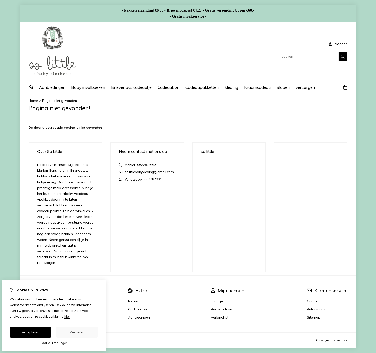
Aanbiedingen (52, 87)
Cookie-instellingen (54, 343)
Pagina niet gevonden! (60, 100)
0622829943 (146, 165)
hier (67, 316)
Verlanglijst (219, 317)
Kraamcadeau (257, 87)
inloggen (338, 44)
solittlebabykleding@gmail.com (149, 172)
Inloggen (218, 301)
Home (33, 100)
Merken (133, 301)
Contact (313, 301)
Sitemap (313, 317)
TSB (344, 340)
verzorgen (305, 87)
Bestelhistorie (221, 309)
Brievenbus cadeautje (131, 87)
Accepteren (30, 332)
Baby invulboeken (88, 87)
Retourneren (316, 309)
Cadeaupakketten (202, 87)
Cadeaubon (168, 87)
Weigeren (77, 332)
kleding (231, 87)
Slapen (283, 87)
